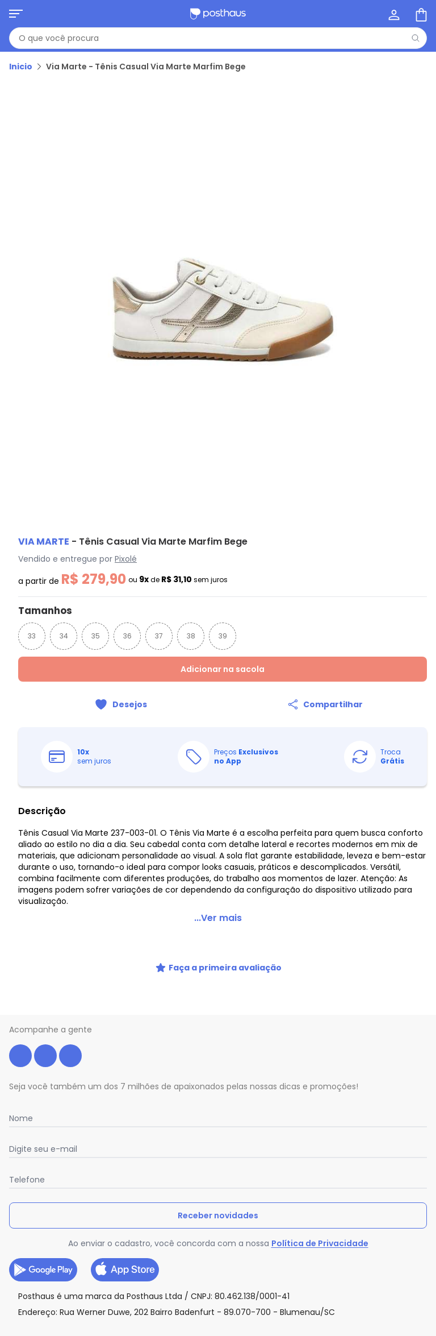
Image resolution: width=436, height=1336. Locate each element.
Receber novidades (218, 1215)
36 (127, 636)
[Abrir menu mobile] (16, 14)
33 (32, 636)
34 (64, 636)
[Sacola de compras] (420, 13)
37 (159, 636)
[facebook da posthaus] (20, 1055)
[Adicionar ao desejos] (120, 704)
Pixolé (126, 559)
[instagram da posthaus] (45, 1055)
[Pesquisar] (415, 38)
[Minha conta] (393, 13)
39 (223, 636)
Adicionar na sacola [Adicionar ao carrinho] (223, 669)
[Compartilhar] (325, 704)
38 (191, 636)
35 (95, 636)
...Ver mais (218, 917)
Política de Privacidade (319, 1243)
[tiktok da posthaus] (70, 1055)
